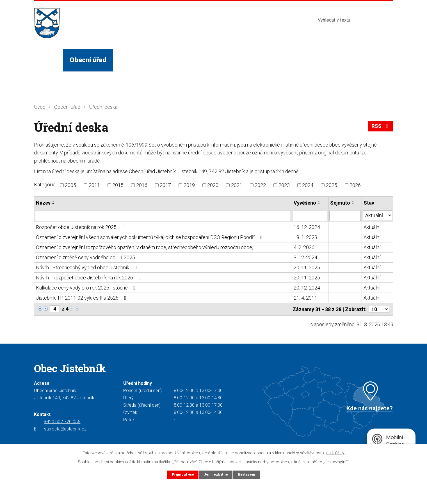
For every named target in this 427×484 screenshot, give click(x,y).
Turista (248, 60)
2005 (70, 185)
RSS (380, 126)
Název (43, 203)
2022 (260, 185)
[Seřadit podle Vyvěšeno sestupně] (319, 204)
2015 (118, 185)
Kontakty (286, 60)
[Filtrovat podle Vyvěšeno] (310, 215)
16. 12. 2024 (307, 227)
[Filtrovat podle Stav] (377, 215)
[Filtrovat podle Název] (163, 215)
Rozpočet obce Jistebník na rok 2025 (81, 227)
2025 (331, 185)
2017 (165, 185)
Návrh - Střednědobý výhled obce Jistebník (87, 267)
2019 (189, 185)
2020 (212, 185)
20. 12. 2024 (307, 287)
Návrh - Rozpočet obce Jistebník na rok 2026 (89, 277)
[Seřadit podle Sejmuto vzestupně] (353, 201)
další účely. (335, 453)
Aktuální (372, 227)
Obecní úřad (88, 60)
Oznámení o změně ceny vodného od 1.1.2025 (90, 257)
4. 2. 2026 (304, 247)
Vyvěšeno (305, 203)
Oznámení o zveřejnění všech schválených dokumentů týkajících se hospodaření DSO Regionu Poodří (150, 237)
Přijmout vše (182, 474)
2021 (236, 185)
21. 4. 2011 (306, 297)
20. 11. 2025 (307, 267)
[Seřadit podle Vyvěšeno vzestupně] (319, 201)
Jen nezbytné (216, 474)
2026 (355, 185)
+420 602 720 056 (62, 421)
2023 (284, 185)
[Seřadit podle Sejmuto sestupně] (353, 204)
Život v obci (138, 60)
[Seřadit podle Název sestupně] (54, 204)
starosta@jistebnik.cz (65, 428)
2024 (307, 185)
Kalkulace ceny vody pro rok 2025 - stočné (87, 287)
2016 (141, 185)
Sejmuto (340, 203)
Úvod (48, 60)
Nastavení (247, 474)
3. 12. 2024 (306, 257)
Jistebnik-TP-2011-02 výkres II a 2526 (82, 297)
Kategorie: (45, 184)
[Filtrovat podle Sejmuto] (345, 215)
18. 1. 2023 (306, 237)
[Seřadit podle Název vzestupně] (54, 201)
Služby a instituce (196, 60)
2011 (94, 185)
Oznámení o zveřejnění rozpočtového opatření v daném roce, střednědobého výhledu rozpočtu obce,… (151, 247)
